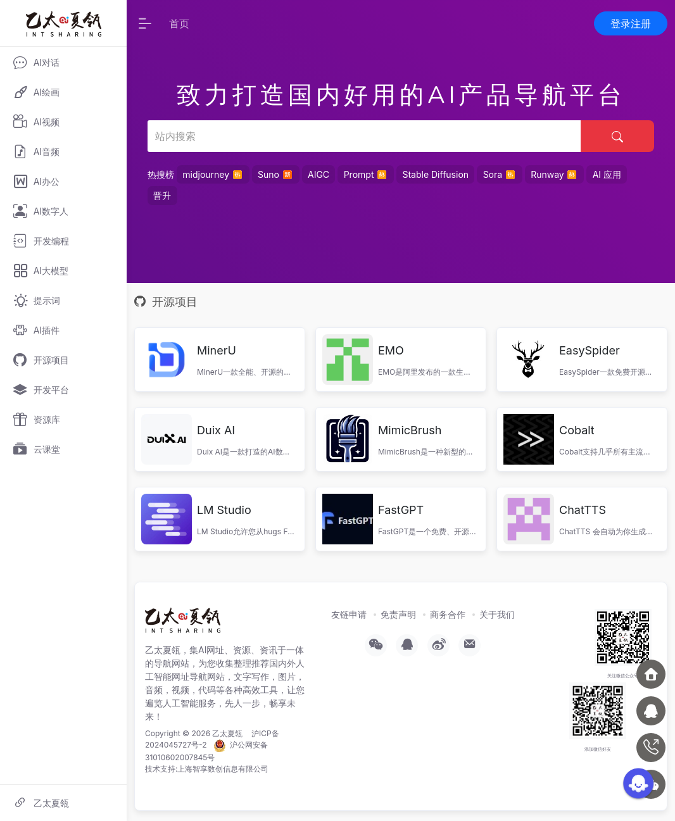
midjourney (212, 174)
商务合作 (447, 614)
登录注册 (630, 23)
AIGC (318, 174)
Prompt (366, 174)
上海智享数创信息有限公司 (222, 769)
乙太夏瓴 (227, 733)
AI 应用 (607, 174)
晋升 (162, 195)
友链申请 (349, 614)
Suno (275, 174)
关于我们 (497, 614)
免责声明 (398, 614)
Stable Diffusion (435, 174)
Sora (500, 174)
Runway (554, 174)
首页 (179, 23)
